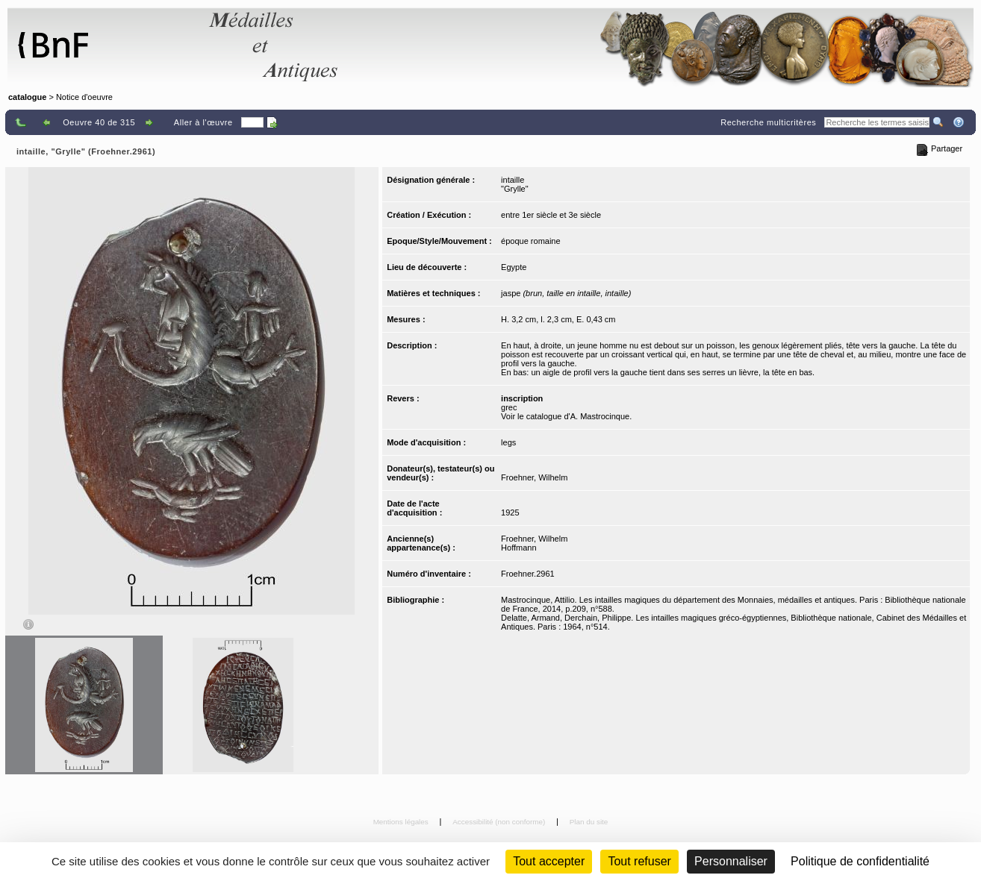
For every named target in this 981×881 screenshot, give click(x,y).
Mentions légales (402, 822)
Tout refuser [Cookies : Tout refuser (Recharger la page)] (639, 861)
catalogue (27, 97)
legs (508, 442)
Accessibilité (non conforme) (499, 822)
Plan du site (589, 822)
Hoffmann (519, 547)
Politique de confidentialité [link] (860, 861)
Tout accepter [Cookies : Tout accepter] (549, 861)
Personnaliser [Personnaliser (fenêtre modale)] (730, 861)
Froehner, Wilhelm (534, 477)
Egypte (513, 267)
